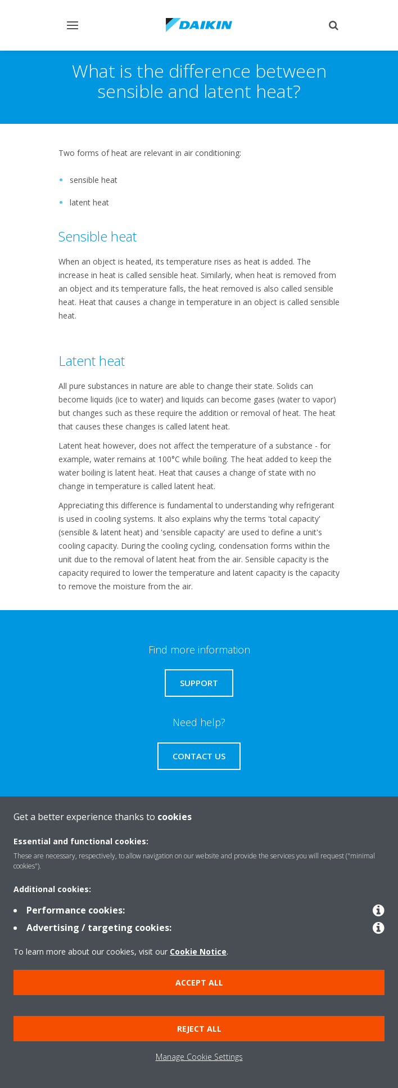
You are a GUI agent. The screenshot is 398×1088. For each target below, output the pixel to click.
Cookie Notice (198, 951)
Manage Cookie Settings (199, 1056)
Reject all (199, 1028)
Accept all (199, 982)
